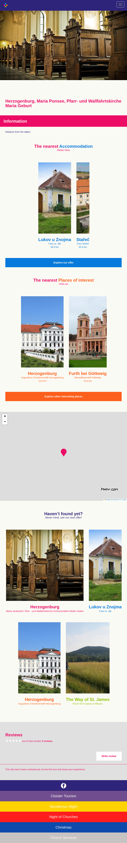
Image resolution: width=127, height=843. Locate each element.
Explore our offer (63, 262)
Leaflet (107, 499)
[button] (64, 452)
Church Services (63, 838)
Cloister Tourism (63, 796)
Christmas (63, 827)
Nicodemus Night (63, 806)
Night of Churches (63, 817)
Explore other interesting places (63, 396)
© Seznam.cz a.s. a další (118, 499)
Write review (109, 756)
